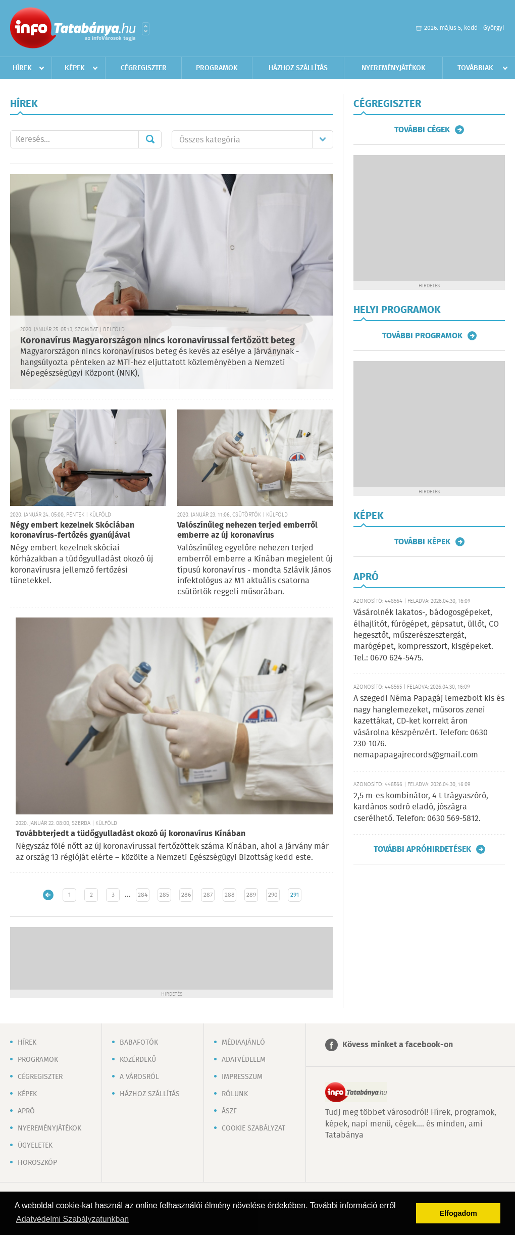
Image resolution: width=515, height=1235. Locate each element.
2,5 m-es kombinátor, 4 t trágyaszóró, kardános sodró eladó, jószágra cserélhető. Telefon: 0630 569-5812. (420, 807)
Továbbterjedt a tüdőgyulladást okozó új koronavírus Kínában (130, 834)
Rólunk (235, 1094)
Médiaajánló (243, 1042)
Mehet (150, 139)
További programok (422, 335)
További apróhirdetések (422, 849)
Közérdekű (138, 1059)
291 (294, 895)
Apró (26, 1111)
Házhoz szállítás (298, 68)
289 (251, 895)
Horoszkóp (37, 1162)
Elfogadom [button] (458, 1213)
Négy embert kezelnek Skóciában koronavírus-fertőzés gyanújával (72, 530)
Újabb (48, 895)
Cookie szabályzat (253, 1128)
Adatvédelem (244, 1059)
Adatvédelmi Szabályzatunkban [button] (72, 1219)
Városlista (145, 28)
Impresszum (242, 1077)
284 (142, 895)
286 (186, 895)
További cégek (422, 129)
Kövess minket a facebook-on (397, 1045)
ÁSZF (229, 1111)
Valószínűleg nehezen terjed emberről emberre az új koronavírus (247, 530)
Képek (75, 68)
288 (230, 895)
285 (164, 895)
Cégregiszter (144, 68)
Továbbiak (475, 68)
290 (273, 895)
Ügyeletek (35, 1145)
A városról (139, 1077)
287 (208, 895)
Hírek (22, 68)
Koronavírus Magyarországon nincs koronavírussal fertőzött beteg (157, 341)
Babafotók (139, 1042)
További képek (422, 541)
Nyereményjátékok (394, 68)
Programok (217, 68)
